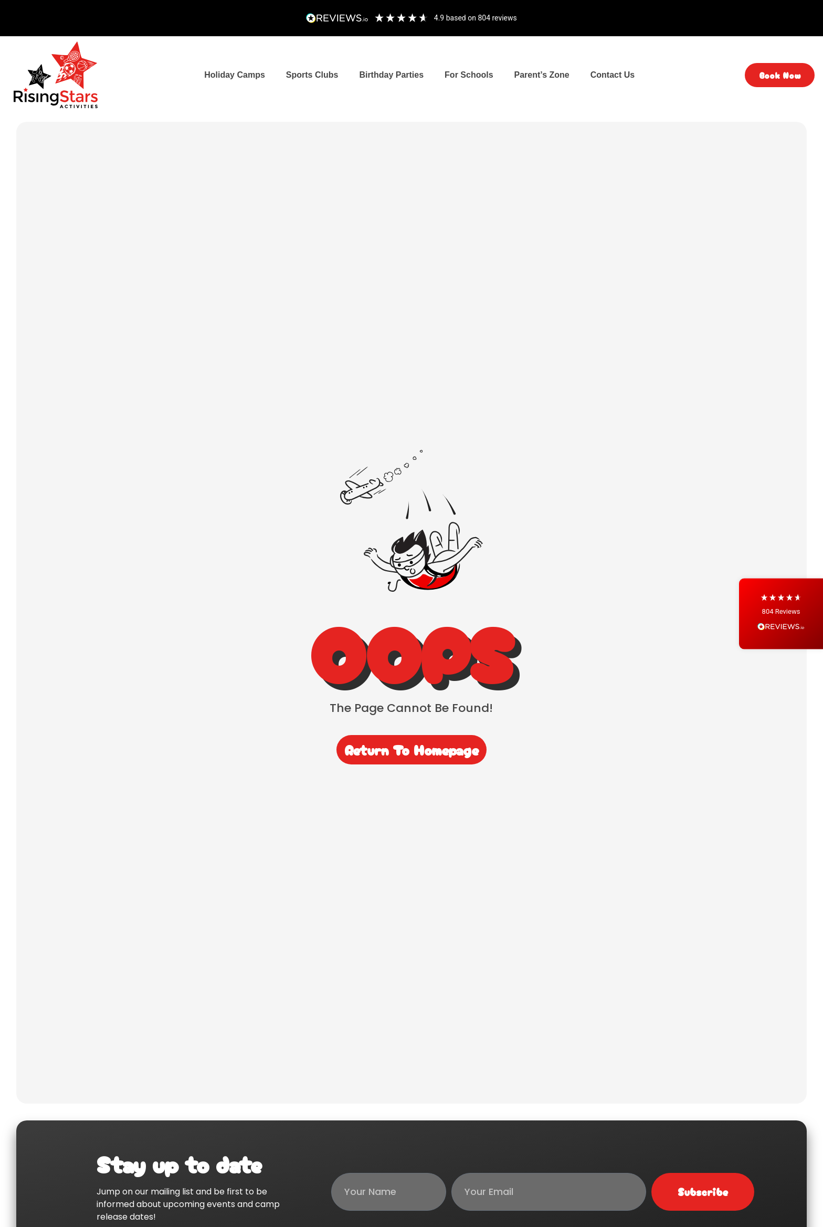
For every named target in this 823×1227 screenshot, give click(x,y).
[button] (781, 613)
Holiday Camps (234, 74)
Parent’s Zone (541, 74)
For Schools (469, 74)
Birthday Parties (391, 74)
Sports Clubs (312, 74)
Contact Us (612, 74)
